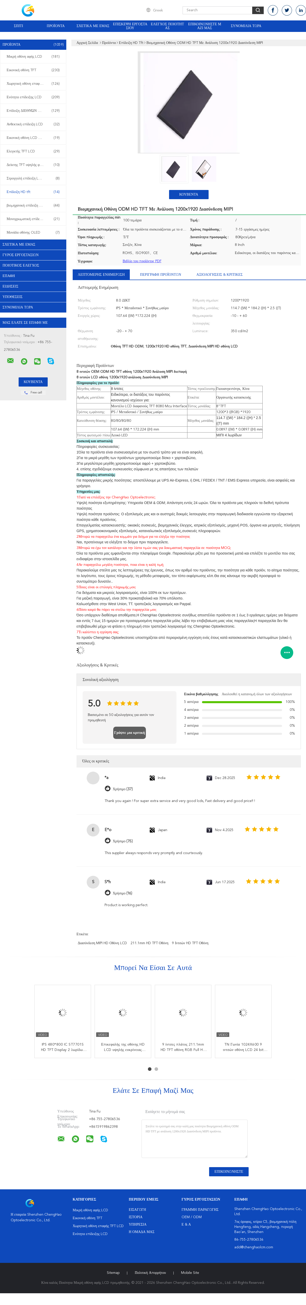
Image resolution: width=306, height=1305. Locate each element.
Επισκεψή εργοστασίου (130, 26)
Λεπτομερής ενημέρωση (101, 275)
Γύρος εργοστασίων (21, 255)
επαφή (9, 276)
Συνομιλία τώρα (246, 26)
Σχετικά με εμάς (92, 26)
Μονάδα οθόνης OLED (33, 232)
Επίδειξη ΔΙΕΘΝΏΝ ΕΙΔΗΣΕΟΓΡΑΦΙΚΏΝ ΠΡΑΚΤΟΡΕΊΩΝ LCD (34, 110)
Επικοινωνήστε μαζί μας (204, 26)
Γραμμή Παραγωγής (200, 1210)
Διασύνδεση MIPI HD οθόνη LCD (102, 943)
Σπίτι (18, 26)
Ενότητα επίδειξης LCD (33, 97)
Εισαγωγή (137, 1210)
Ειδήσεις (10, 286)
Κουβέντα (188, 194)
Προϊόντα (56, 26)
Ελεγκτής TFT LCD (33, 151)
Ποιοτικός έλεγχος (21, 265)
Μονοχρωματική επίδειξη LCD (33, 219)
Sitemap (113, 1273)
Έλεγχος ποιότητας (167, 26)
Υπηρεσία (138, 1224)
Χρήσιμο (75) (123, 841)
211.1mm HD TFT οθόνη (149, 943)
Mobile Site (190, 1273)
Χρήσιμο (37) (123, 789)
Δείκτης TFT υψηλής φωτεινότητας (33, 164)
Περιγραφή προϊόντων (160, 275)
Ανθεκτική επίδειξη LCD (33, 124)
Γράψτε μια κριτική (129, 733)
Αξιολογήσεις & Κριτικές (219, 275)
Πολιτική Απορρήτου (150, 1273)
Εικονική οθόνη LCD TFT (33, 137)
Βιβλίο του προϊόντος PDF (142, 261)
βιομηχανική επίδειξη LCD (33, 205)
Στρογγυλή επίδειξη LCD (33, 178)
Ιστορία (136, 1217)
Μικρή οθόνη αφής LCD (33, 56)
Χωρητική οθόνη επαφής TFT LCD (33, 83)
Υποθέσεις (13, 297)
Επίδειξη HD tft (33, 192)
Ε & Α (186, 1224)
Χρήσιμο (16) (122, 893)
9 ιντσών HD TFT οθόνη (190, 943)
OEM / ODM (192, 1217)
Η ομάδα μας (142, 1232)
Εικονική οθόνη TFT (33, 70)
